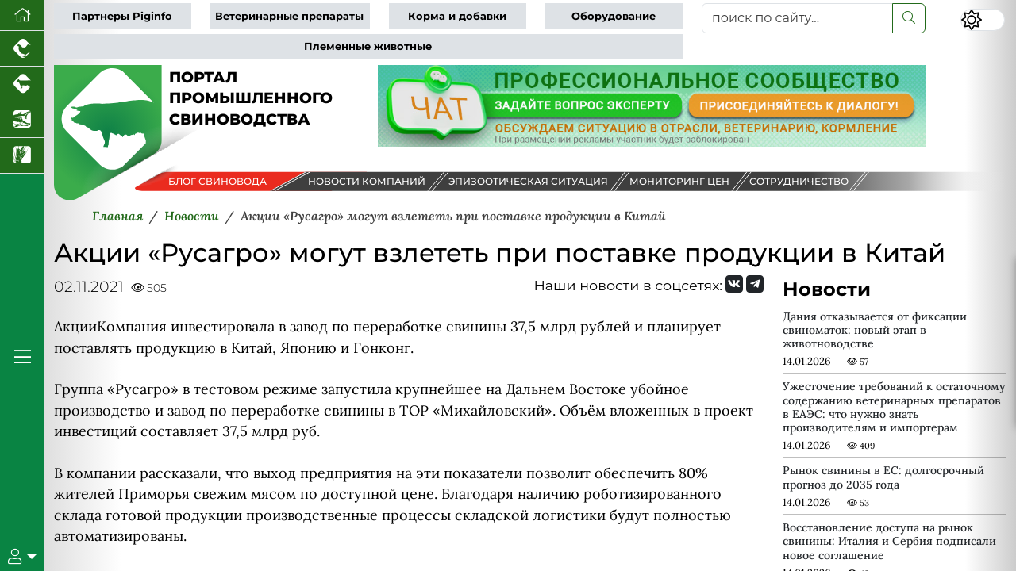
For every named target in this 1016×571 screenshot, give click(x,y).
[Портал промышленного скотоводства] (22, 84)
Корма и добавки (457, 16)
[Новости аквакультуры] (22, 120)
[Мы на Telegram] (755, 284)
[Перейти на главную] (22, 15)
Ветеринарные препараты (289, 16)
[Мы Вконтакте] (734, 284)
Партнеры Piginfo (122, 16)
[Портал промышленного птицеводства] (22, 49)
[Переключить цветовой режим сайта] (982, 20)
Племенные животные (368, 46)
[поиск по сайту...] (797, 18)
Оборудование (614, 16)
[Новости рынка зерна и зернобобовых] (22, 156)
